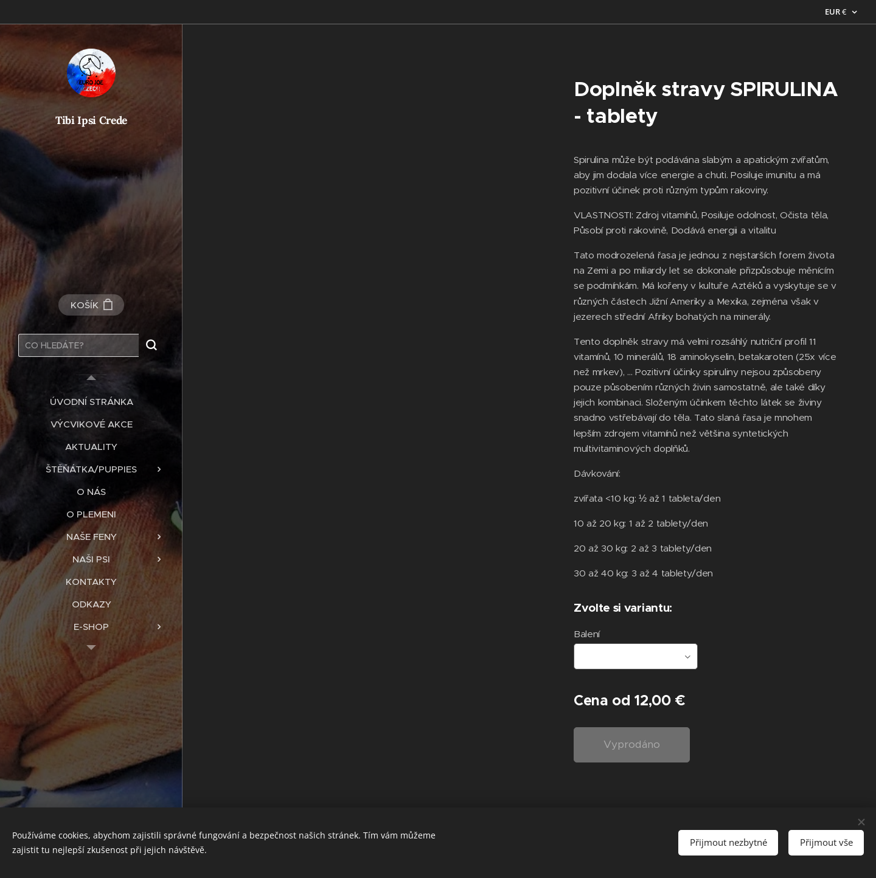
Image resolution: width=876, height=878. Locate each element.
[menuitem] (91, 402)
